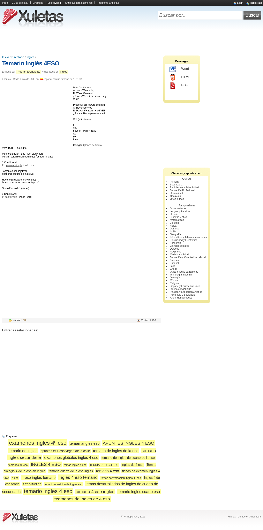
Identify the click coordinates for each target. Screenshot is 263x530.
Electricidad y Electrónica (183, 240)
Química (174, 228)
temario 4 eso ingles (95, 491)
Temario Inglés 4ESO (30, 63)
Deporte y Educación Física (185, 286)
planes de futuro (93, 145)
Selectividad (54, 2)
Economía (175, 243)
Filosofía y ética (178, 217)
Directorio (38, 2)
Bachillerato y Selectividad (184, 187)
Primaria (174, 181)
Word (179, 69)
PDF (179, 85)
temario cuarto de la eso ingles (71, 471)
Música (174, 280)
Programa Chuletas (108, 2)
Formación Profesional (182, 190)
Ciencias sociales (179, 245)
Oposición (175, 196)
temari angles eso (85, 443)
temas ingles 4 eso (75, 464)
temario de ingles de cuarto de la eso (128, 457)
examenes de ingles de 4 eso (81, 498)
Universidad (176, 193)
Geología (175, 277)
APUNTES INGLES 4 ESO (128, 443)
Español (174, 263)
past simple (11, 197)
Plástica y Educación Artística (186, 291)
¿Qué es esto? (20, 2)
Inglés (30, 57)
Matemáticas (177, 220)
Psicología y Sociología (182, 294)
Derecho (174, 248)
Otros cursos (177, 199)
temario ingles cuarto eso (139, 491)
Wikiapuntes (130, 516)
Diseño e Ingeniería (180, 289)
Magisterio (175, 251)
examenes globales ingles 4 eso (71, 457)
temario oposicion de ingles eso (63, 484)
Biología (174, 222)
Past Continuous (82, 87)
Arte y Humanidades (181, 297)
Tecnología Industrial (181, 274)
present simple (14, 165)
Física (173, 225)
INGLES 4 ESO (46, 464)
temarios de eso (18, 464)
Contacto (243, 516)
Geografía (175, 234)
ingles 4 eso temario (78, 477)
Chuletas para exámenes (78, 2)
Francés (174, 260)
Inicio (5, 2)
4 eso (15, 477)
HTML (180, 77)
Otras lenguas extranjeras (184, 271)
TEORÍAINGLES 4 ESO (104, 464)
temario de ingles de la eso (115, 451)
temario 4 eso (107, 471)
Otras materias (178, 208)
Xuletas (231, 516)
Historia (174, 214)
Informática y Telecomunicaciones (188, 237)
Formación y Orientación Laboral (188, 257)
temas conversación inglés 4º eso (121, 477)
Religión (174, 283)
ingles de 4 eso (132, 464)
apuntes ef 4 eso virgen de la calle (65, 451)
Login (240, 2)
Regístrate (256, 2)
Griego (173, 268)
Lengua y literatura (180, 211)
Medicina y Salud (179, 254)
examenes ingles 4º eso (38, 443)
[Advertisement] (131, 41)
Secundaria (176, 184)
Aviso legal (255, 516)
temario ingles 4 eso (48, 491)
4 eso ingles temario (38, 477)
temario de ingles (22, 451)
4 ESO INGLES (32, 484)
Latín (172, 266)
